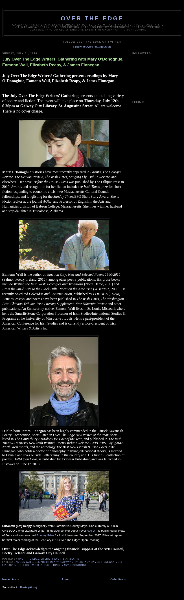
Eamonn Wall (23, 562)
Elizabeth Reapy (47, 562)
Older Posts (118, 579)
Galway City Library (75, 562)
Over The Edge (92, 18)
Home (65, 579)
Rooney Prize (45, 535)
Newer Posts (10, 579)
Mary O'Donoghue (74, 565)
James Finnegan (103, 562)
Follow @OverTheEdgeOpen (92, 46)
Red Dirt (92, 530)
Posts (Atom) (28, 587)
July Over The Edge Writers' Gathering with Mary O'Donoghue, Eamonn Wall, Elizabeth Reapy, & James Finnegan (62, 62)
